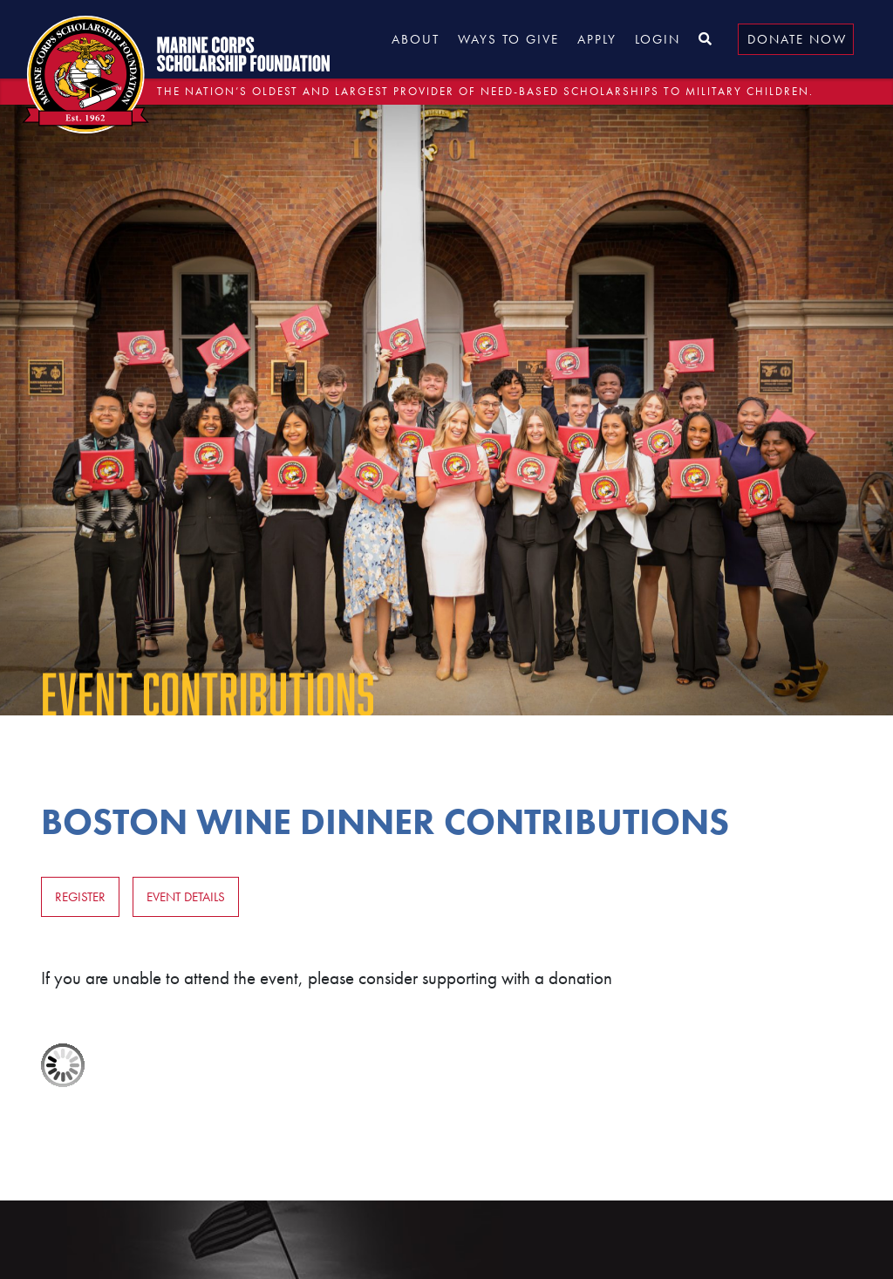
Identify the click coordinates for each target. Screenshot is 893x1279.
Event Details (186, 897)
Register (80, 897)
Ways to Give (508, 39)
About (416, 39)
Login (657, 39)
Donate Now (797, 39)
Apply (597, 39)
